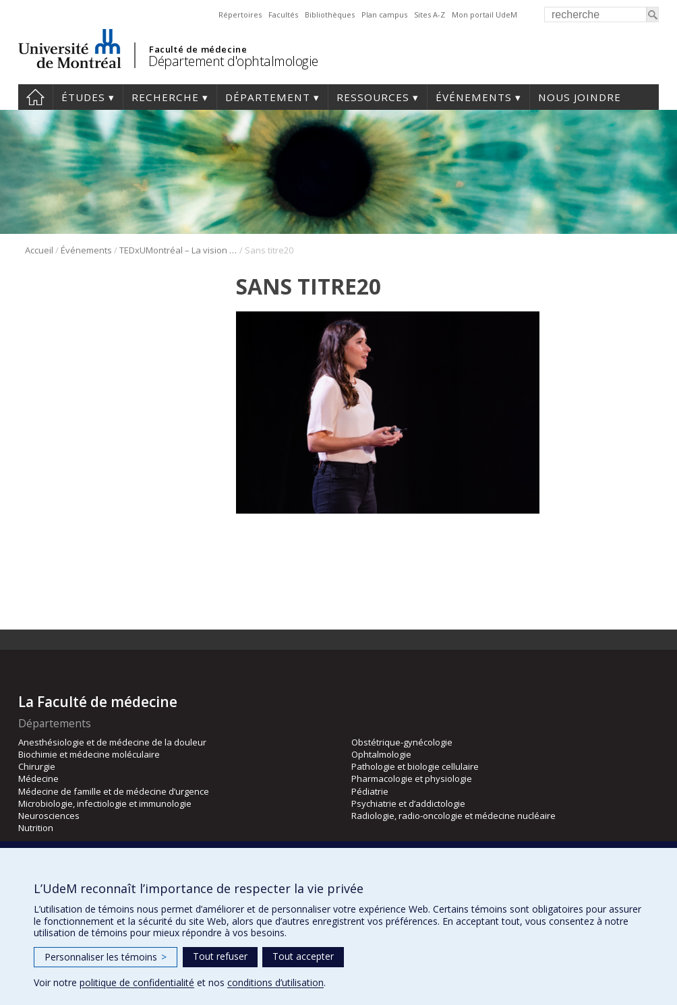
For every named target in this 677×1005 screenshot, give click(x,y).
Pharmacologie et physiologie (411, 778)
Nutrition (35, 828)
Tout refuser (220, 956)
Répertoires (240, 14)
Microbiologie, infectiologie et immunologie (105, 803)
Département (267, 97)
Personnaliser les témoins (106, 956)
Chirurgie (36, 766)
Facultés (283, 14)
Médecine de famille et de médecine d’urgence (113, 791)
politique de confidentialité (137, 982)
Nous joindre (579, 97)
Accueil (35, 97)
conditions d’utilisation (275, 982)
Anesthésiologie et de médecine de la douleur (112, 742)
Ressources (372, 97)
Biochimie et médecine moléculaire (89, 754)
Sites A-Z (429, 14)
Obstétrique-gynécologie (401, 742)
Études (83, 97)
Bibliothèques (330, 14)
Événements (474, 97)
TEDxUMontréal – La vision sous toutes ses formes (178, 250)
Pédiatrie (369, 791)
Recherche (165, 97)
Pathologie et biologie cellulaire (415, 766)
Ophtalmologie (381, 754)
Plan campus (384, 14)
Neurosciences (49, 816)
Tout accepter (303, 956)
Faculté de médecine (198, 49)
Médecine (38, 778)
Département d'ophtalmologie (233, 61)
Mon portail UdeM (484, 14)
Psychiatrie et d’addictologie (408, 803)
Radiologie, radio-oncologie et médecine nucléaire (453, 816)
